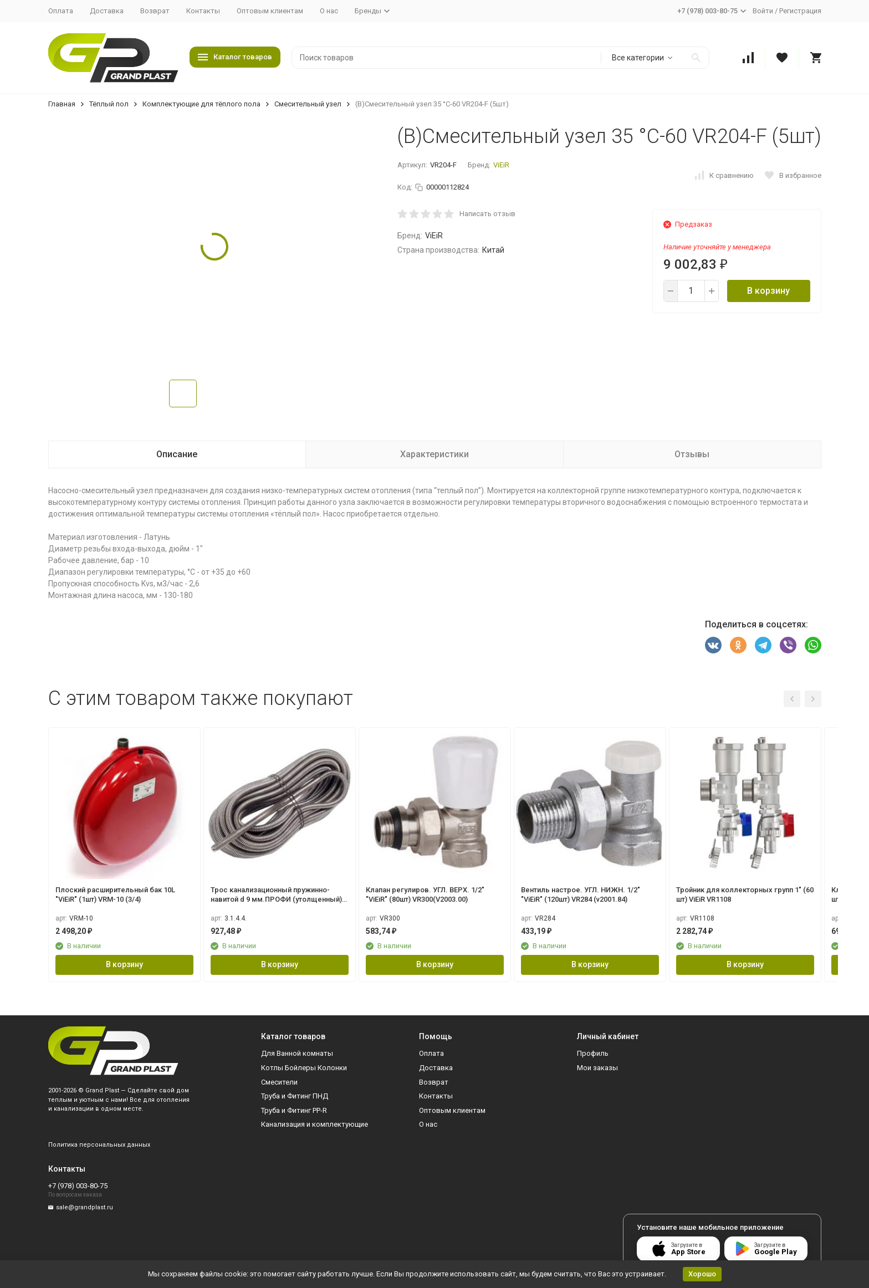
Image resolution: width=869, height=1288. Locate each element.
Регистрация (800, 11)
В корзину (768, 290)
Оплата (60, 11)
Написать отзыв (487, 213)
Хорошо (702, 1274)
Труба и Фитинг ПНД (294, 1096)
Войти (763, 11)
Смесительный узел (307, 104)
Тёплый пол (109, 104)
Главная (61, 104)
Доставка (107, 11)
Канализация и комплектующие (314, 1124)
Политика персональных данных (99, 1144)
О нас (329, 11)
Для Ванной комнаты (297, 1053)
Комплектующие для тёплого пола (201, 104)
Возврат (155, 11)
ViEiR (501, 165)
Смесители (279, 1082)
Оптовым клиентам (270, 11)
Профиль (593, 1053)
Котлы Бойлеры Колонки (304, 1068)
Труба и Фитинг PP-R (294, 1110)
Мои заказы (597, 1068)
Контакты (203, 11)
